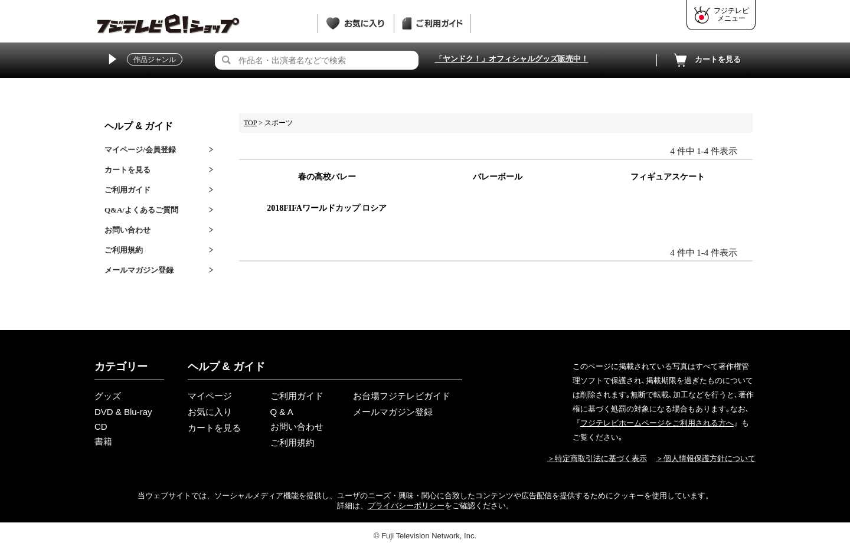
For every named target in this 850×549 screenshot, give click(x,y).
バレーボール (497, 176)
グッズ (107, 396)
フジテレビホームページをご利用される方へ (657, 423)
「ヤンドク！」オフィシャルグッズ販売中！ (512, 58)
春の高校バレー (327, 176)
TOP (250, 123)
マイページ (210, 396)
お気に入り (210, 412)
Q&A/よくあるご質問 (141, 209)
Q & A (281, 412)
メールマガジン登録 (139, 270)
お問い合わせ (127, 230)
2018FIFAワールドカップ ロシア (327, 208)
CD (100, 426)
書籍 (103, 441)
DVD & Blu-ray (123, 412)
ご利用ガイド (127, 189)
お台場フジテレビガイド (401, 396)
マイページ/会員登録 (140, 149)
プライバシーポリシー (406, 505)
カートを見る (706, 60)
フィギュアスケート (667, 176)
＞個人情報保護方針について (706, 458)
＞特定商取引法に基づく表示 (597, 458)
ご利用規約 (123, 250)
